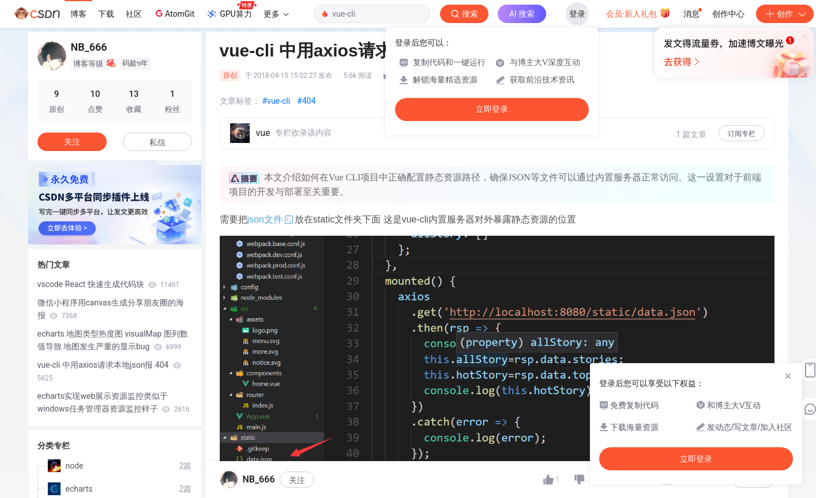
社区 (134, 13)
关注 (297, 480)
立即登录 (492, 109)
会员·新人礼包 (638, 12)
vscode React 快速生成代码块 (108, 284)
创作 (785, 13)
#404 (306, 100)
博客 (78, 13)
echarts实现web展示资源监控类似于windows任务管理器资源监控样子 (113, 402)
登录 (577, 13)
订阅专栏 (741, 134)
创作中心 (728, 13)
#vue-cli (276, 100)
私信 (157, 142)
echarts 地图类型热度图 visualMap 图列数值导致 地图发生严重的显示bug (112, 340)
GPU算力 (231, 10)
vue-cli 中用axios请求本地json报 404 (109, 371)
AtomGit (173, 13)
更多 (276, 13)
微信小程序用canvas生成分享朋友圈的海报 (110, 309)
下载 (106, 13)
